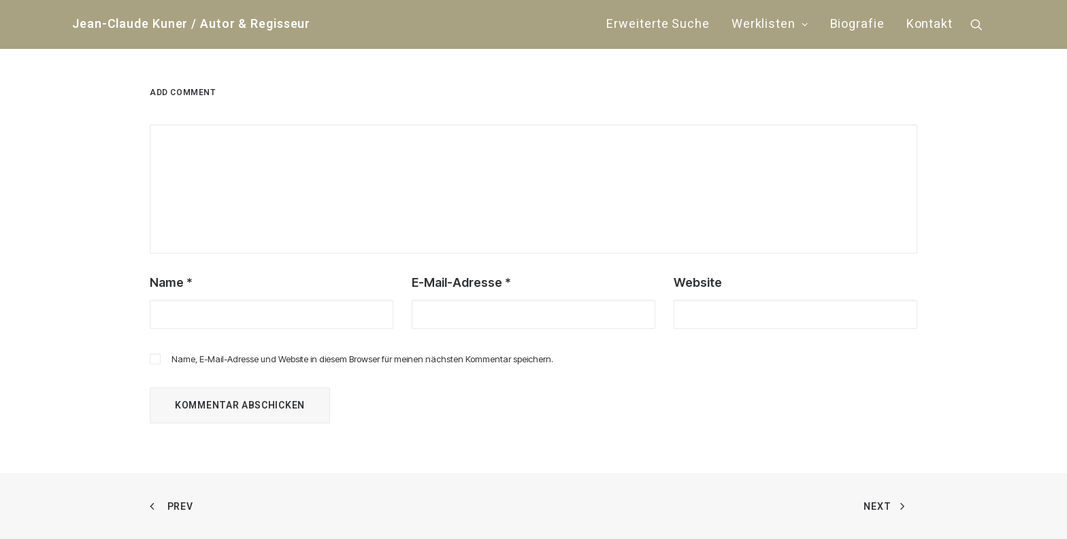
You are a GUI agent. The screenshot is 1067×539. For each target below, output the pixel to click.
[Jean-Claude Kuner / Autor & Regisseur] (191, 24)
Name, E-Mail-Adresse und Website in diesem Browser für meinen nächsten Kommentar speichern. (362, 358)
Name (171, 282)
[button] (982, 24)
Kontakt (929, 24)
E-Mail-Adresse (461, 282)
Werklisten (770, 24)
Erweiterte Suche (657, 24)
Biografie (857, 24)
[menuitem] (658, 24)
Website (698, 282)
